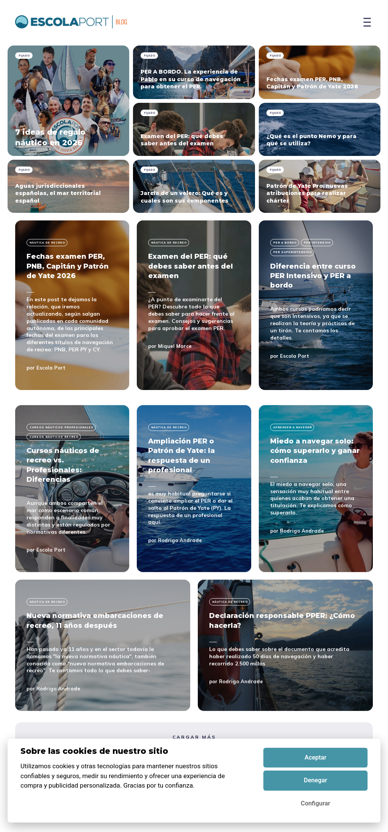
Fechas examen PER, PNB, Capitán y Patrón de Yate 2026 (68, 266)
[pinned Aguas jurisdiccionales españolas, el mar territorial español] (68, 186)
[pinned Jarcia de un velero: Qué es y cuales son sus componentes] (194, 186)
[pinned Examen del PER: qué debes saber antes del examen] (194, 129)
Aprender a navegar (292, 454)
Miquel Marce (175, 346)
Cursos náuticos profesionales (62, 454)
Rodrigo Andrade (180, 568)
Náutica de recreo (47, 242)
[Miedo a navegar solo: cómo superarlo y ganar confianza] (316, 516)
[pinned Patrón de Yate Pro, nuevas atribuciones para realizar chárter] (319, 186)
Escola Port (51, 368)
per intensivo (317, 242)
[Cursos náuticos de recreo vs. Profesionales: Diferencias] (72, 516)
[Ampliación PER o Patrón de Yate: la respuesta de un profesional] (194, 516)
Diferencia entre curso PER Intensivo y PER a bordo (313, 275)
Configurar (315, 803)
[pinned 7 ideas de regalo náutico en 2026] (68, 101)
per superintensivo (292, 252)
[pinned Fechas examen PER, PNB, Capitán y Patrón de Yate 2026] (319, 72)
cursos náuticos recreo (54, 464)
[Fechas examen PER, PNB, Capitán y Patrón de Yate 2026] (72, 305)
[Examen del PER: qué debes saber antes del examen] (194, 305)
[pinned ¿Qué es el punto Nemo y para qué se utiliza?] (319, 129)
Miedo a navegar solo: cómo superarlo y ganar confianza (315, 478)
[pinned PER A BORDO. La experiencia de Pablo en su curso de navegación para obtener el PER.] (194, 72)
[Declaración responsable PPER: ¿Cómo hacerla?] (285, 673)
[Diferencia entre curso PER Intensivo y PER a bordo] (316, 305)
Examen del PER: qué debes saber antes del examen (190, 266)
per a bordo (285, 242)
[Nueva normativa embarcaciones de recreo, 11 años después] (102, 673)
